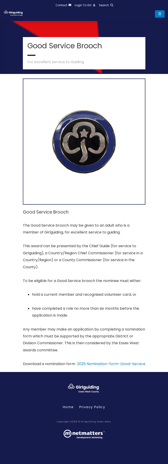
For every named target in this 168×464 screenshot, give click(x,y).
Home (68, 407)
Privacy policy (92, 407)
